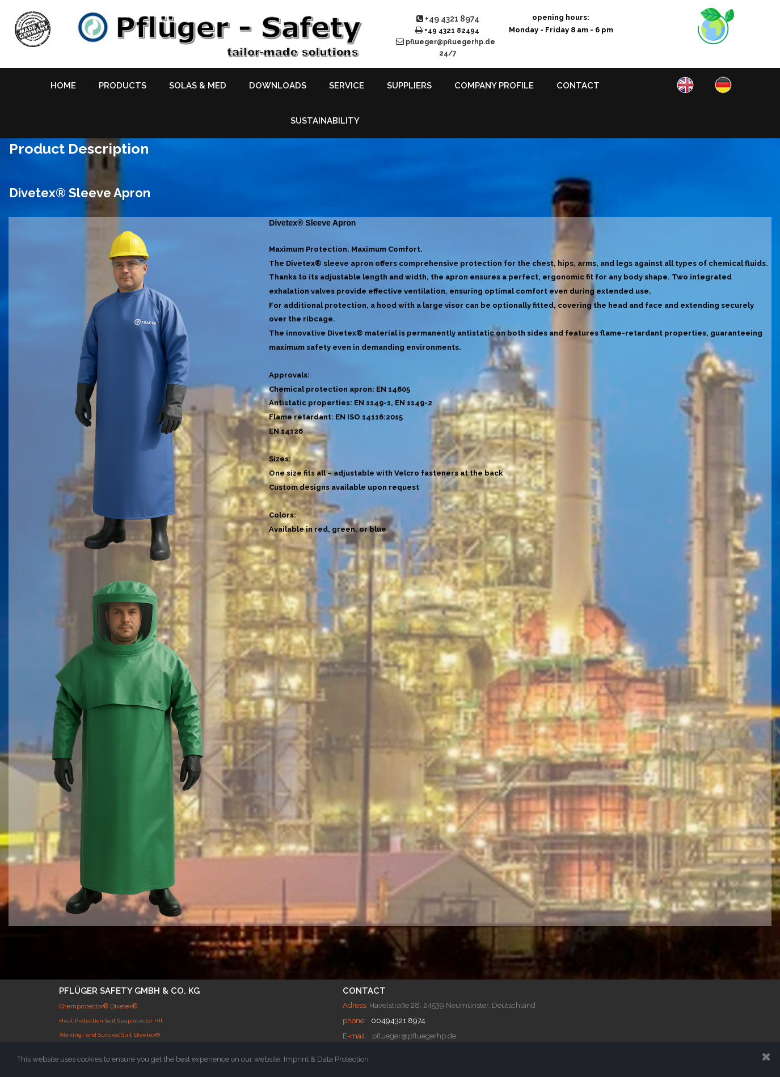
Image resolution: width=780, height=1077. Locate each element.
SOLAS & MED (197, 85)
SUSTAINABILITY (325, 121)
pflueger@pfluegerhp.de (414, 1035)
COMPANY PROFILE (494, 85)
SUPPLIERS (409, 85)
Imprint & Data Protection (326, 1059)
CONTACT (578, 85)
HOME (63, 85)
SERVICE (346, 85)
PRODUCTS (122, 85)
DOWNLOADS (277, 85)
